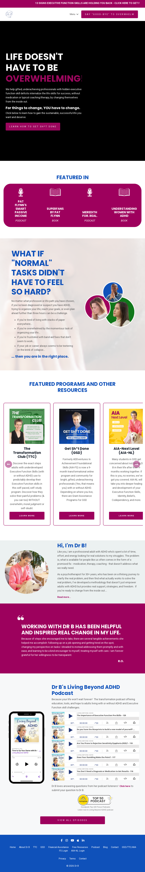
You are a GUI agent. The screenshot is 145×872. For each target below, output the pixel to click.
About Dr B (24, 847)
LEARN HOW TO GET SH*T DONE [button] (32, 126)
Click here (125, 786)
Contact (115, 847)
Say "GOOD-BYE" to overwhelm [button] (109, 14)
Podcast (95, 847)
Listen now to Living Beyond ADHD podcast (95, 810)
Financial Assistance (58, 847)
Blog (105, 847)
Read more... (64, 597)
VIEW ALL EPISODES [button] (72, 820)
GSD (42, 847)
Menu (73, 14)
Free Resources (80, 847)
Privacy (62, 858)
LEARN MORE (27, 516)
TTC (35, 847)
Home (13, 847)
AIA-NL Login (78, 851)
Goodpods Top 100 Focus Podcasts (95, 807)
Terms (72, 858)
